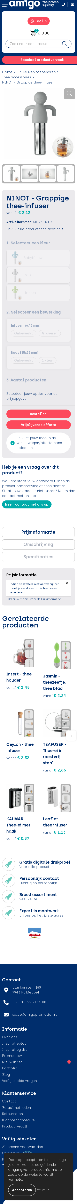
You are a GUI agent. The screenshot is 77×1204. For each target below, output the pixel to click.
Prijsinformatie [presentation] (38, 532)
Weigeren (43, 1189)
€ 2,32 (17, 757)
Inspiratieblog (14, 1043)
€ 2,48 (18, 687)
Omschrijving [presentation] (38, 544)
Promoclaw (12, 1056)
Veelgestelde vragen (19, 1081)
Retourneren (12, 1114)
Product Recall (14, 1126)
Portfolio (9, 1068)
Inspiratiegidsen (16, 1050)
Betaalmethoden (16, 1108)
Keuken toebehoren (39, 72)
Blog (6, 1075)
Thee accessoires (16, 77)
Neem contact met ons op (26, 504)
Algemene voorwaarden (22, 1147)
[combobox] (32, 44)
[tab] (38, 532)
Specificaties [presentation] (38, 557)
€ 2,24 (54, 695)
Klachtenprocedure (18, 1120)
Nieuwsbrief (12, 1062)
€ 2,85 (54, 770)
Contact (9, 1101)
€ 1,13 (54, 832)
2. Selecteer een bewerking (33, 312)
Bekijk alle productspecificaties (34, 229)
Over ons (9, 1037)
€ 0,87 (17, 838)
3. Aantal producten (26, 380)
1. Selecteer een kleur (28, 242)
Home (7, 72)
